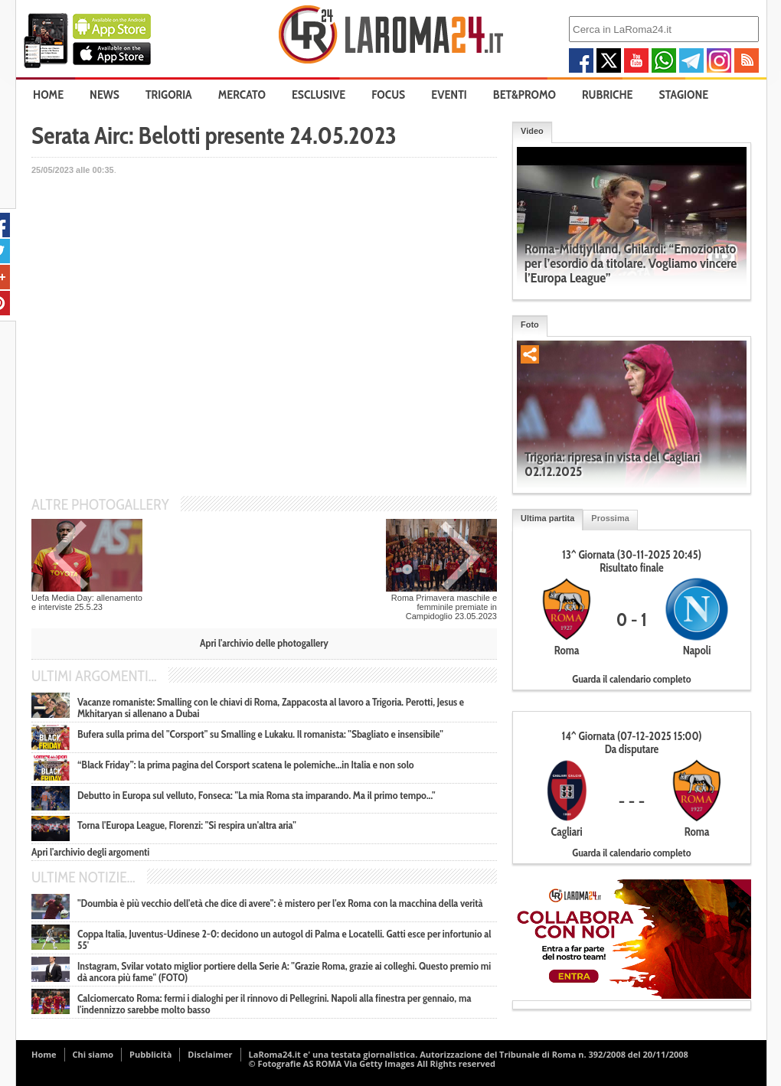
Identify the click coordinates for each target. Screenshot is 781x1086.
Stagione (684, 94)
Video (532, 130)
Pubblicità (150, 1054)
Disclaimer (210, 1054)
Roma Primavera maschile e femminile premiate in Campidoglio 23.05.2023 (444, 607)
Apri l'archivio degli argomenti (90, 852)
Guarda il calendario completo (631, 679)
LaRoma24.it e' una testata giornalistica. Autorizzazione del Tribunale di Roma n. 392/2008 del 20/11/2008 (468, 1054)
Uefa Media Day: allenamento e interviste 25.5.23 (86, 602)
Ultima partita (547, 518)
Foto (530, 324)
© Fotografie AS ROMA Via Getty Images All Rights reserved (372, 1063)
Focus (388, 94)
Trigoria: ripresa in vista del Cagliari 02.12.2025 (612, 464)
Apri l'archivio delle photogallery (264, 643)
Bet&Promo (524, 94)
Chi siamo (93, 1054)
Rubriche (607, 94)
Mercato (242, 94)
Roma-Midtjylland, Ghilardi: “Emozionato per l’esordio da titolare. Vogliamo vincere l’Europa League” (630, 263)
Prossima (610, 518)
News (104, 94)
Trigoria (168, 94)
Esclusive (318, 94)
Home (48, 94)
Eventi (448, 94)
